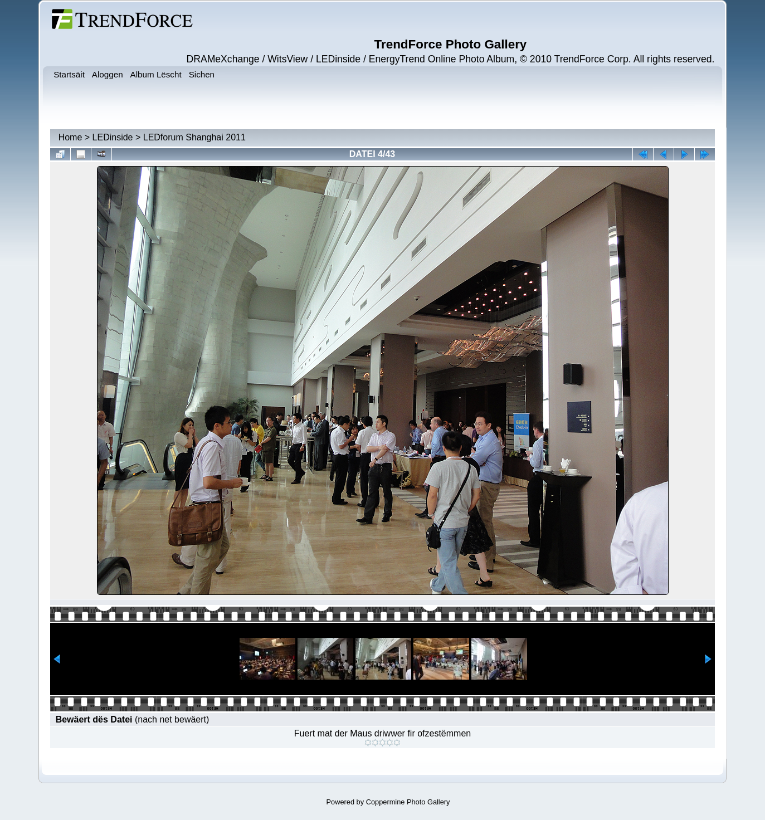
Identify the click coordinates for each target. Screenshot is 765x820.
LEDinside (112, 137)
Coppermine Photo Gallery (408, 802)
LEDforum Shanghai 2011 (194, 137)
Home (70, 137)
